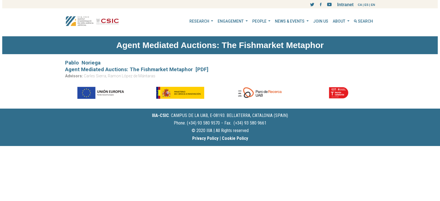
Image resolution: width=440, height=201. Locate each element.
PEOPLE (259, 21)
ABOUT (339, 21)
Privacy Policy (205, 138)
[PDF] (202, 69)
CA (360, 4)
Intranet (345, 4)
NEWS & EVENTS (290, 21)
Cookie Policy (235, 138)
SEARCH (363, 21)
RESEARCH (199, 21)
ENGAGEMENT (231, 21)
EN (373, 4)
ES (366, 4)
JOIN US (320, 21)
